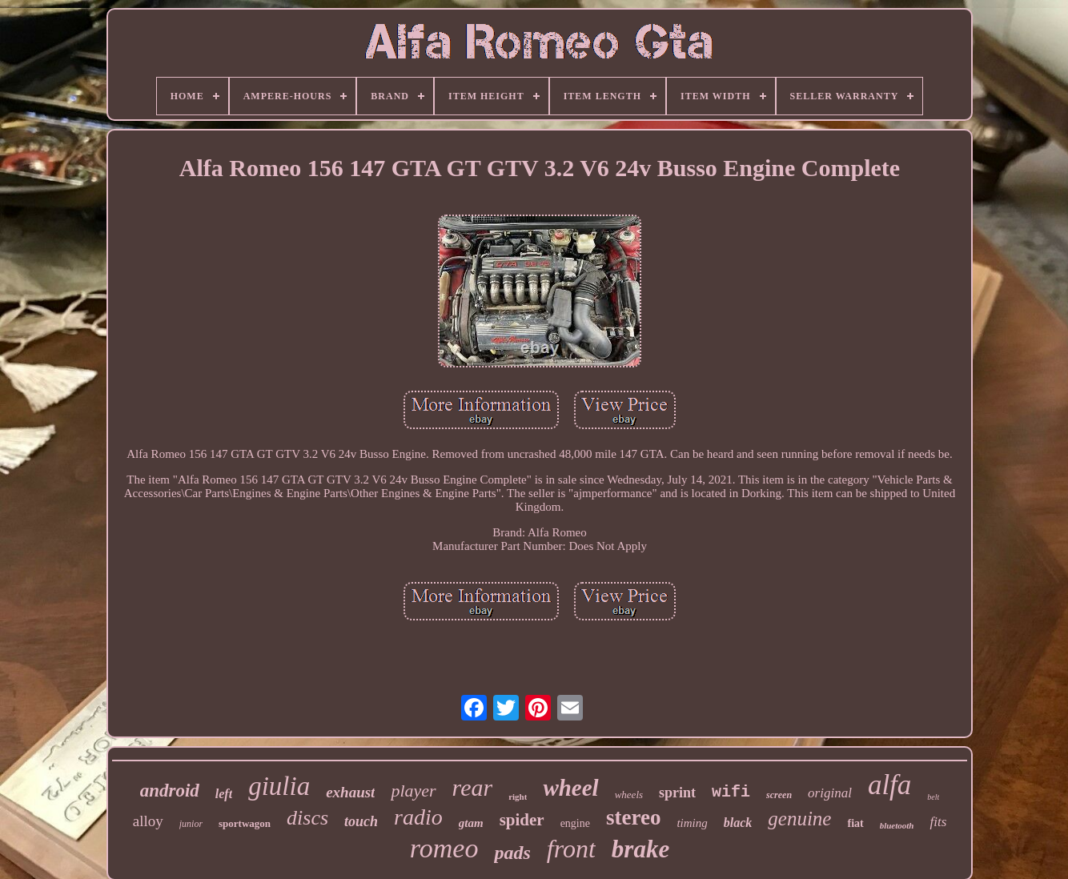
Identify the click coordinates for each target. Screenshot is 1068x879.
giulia (279, 786)
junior (191, 823)
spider (522, 819)
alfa (889, 785)
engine (575, 823)
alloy (148, 821)
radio (418, 817)
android (169, 791)
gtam (471, 823)
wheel (570, 788)
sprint (677, 793)
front (571, 848)
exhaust (350, 792)
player (413, 791)
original (830, 793)
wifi (731, 792)
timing (692, 823)
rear (472, 787)
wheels (629, 795)
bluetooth (897, 825)
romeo (444, 848)
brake (640, 849)
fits (937, 821)
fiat (855, 823)
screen (779, 795)
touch (361, 821)
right (517, 796)
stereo (633, 817)
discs (307, 817)
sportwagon (245, 823)
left (223, 794)
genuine (799, 818)
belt (933, 797)
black (738, 822)
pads (512, 852)
